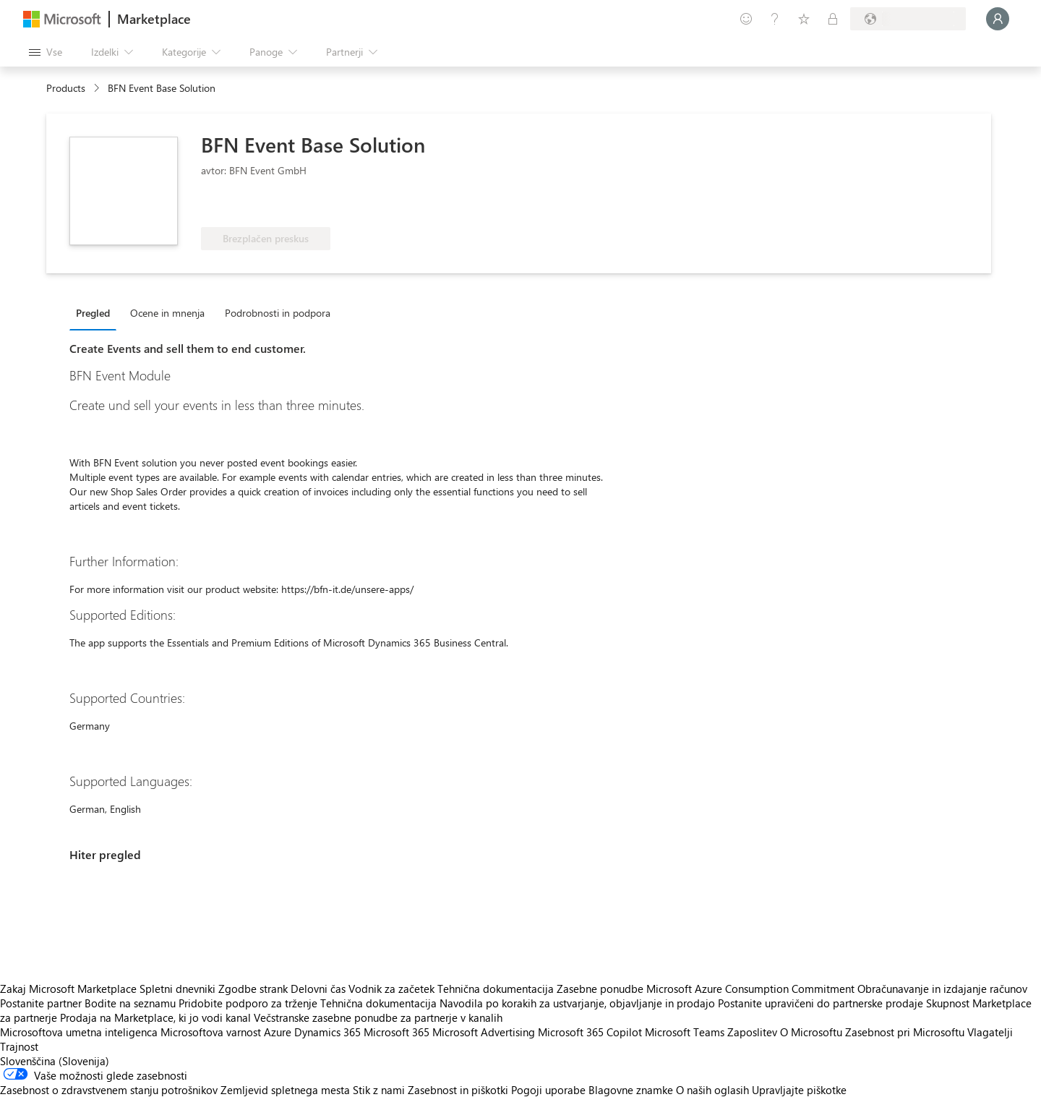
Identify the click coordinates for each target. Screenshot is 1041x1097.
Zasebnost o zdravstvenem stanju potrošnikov (109, 1090)
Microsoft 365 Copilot (590, 1032)
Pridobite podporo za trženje (248, 1003)
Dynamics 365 (327, 1032)
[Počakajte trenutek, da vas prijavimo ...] (997, 18)
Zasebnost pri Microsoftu (904, 1032)
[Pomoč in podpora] (775, 19)
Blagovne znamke (630, 1090)
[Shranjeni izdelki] (803, 19)
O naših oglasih (712, 1090)
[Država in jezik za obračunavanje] (908, 18)
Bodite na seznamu (130, 1003)
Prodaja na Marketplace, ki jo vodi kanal (155, 1017)
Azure (277, 1032)
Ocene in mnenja (167, 313)
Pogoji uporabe (548, 1090)
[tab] (96, 312)
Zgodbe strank (253, 988)
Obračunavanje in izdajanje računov (942, 988)
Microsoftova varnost (210, 1032)
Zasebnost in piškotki (458, 1090)
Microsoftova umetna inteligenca (79, 1032)
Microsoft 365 (396, 1032)
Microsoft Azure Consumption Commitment (751, 988)
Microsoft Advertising (483, 1032)
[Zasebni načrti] (832, 19)
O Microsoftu (811, 1032)
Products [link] (65, 88)
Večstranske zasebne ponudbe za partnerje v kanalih (378, 1017)
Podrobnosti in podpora (277, 313)
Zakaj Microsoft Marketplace (68, 988)
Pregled (93, 313)
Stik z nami (379, 1090)
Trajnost (19, 1046)
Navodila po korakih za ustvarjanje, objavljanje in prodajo (577, 1003)
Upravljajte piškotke (799, 1090)
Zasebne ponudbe (600, 988)
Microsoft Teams (684, 1032)
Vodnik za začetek (391, 988)
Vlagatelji (990, 1032)
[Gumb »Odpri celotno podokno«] (45, 52)
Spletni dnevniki (177, 988)
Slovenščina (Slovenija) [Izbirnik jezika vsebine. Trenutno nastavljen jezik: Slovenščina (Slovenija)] (54, 1061)
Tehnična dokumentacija (495, 988)
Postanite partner (41, 1003)
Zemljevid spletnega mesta (285, 1090)
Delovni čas (318, 988)
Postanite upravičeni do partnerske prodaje (820, 1003)
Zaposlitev (752, 1032)
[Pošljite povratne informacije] (746, 19)
